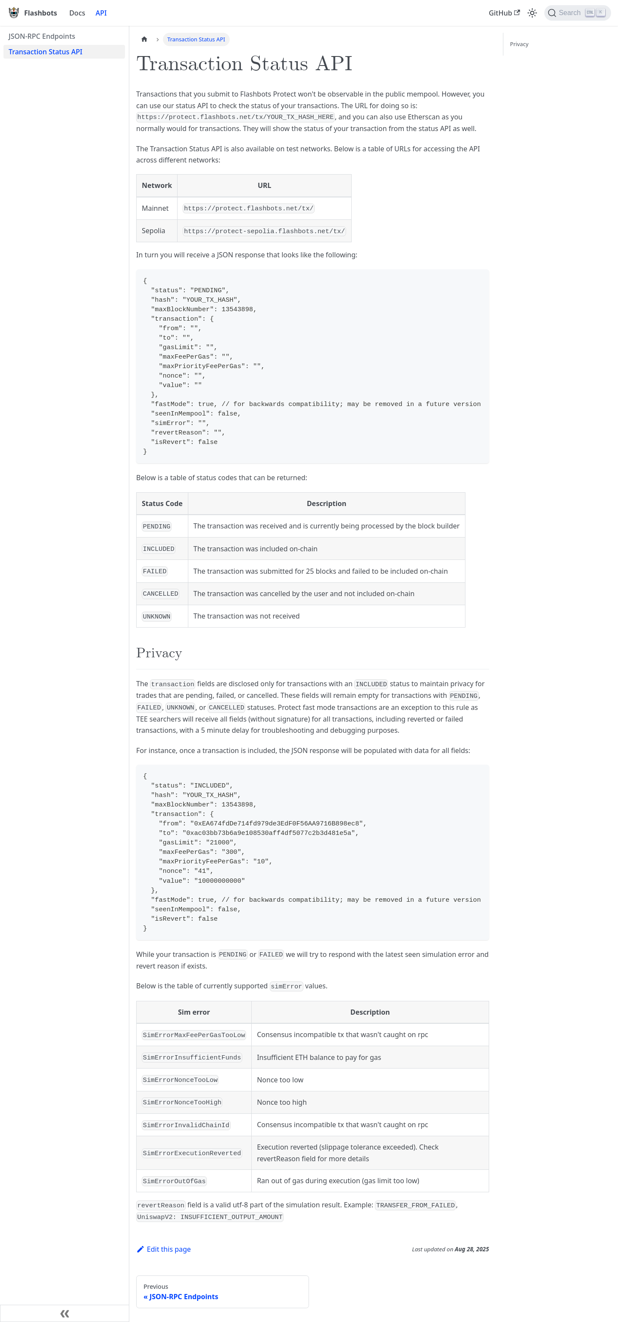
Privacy (519, 44)
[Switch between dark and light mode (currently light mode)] (532, 13)
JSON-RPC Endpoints (42, 36)
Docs (77, 13)
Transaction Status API (45, 51)
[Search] (577, 13)
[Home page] (144, 39)
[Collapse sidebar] (64, 1313)
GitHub (504, 13)
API (101, 13)
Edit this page (163, 1249)
